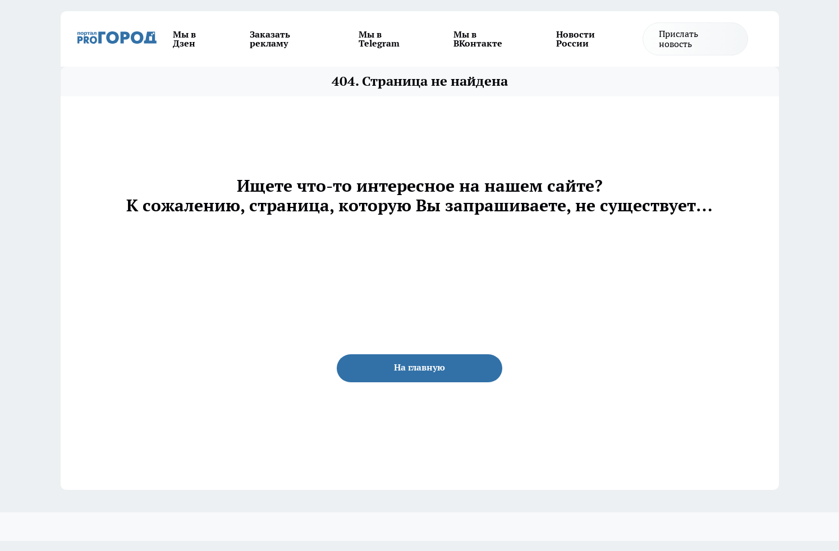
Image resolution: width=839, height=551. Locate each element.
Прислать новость (678, 38)
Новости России (575, 39)
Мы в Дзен (184, 39)
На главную (419, 367)
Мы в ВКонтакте (477, 39)
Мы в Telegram (379, 39)
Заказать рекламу (270, 39)
